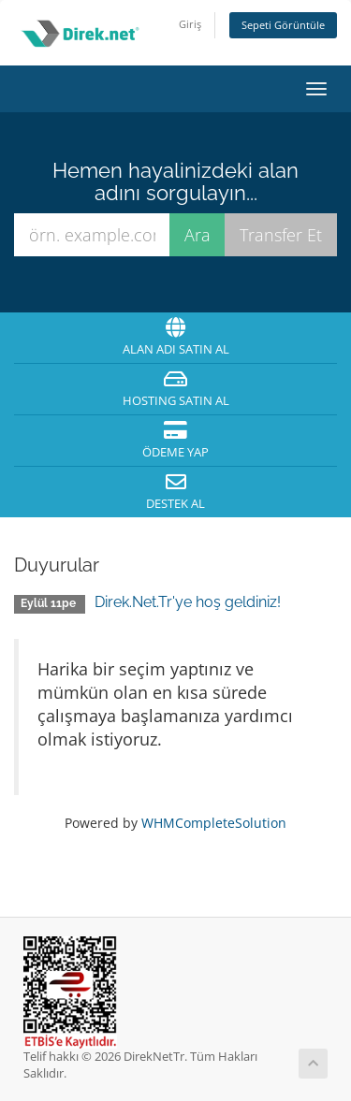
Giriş (190, 24)
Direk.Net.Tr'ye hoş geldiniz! (188, 602)
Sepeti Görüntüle (283, 25)
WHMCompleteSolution (213, 823)
